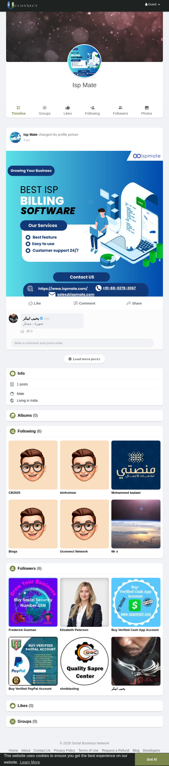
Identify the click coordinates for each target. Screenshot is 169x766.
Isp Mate (84, 85)
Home (13, 750)
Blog (136, 750)
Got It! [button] (152, 759)
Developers (151, 750)
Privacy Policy (64, 750)
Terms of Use (88, 750)
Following (27, 431)
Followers (27, 568)
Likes (22, 706)
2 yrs (26, 140)
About (25, 750)
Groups (24, 721)
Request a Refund (115, 750)
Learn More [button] (30, 762)
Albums (25, 415)
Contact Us (42, 750)
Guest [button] (152, 4)
